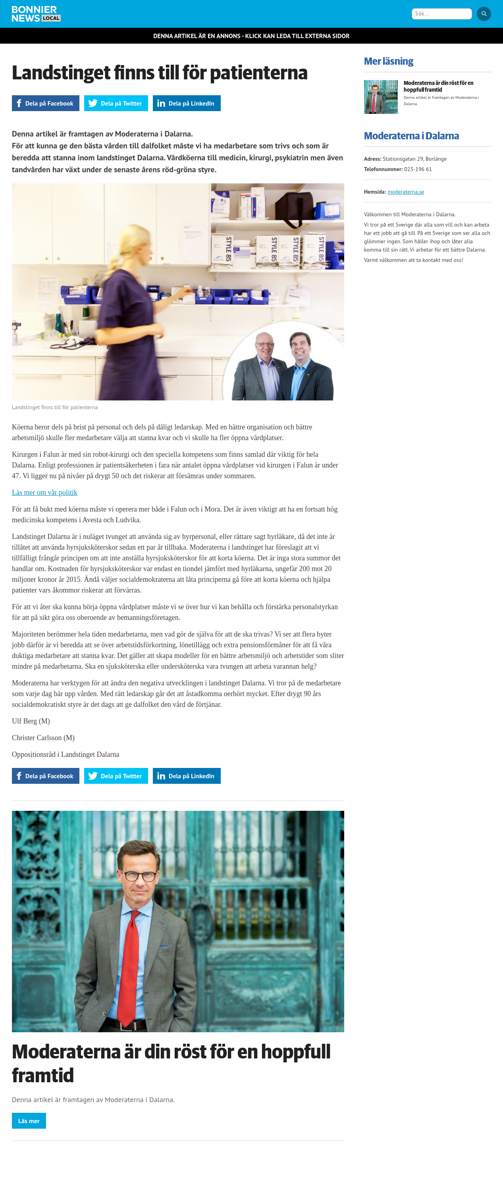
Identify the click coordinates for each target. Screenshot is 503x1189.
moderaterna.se (405, 191)
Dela (49, 103)
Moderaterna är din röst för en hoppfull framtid (439, 87)
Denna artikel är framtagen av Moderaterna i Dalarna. (93, 1099)
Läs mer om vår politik (44, 492)
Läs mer (29, 1121)
